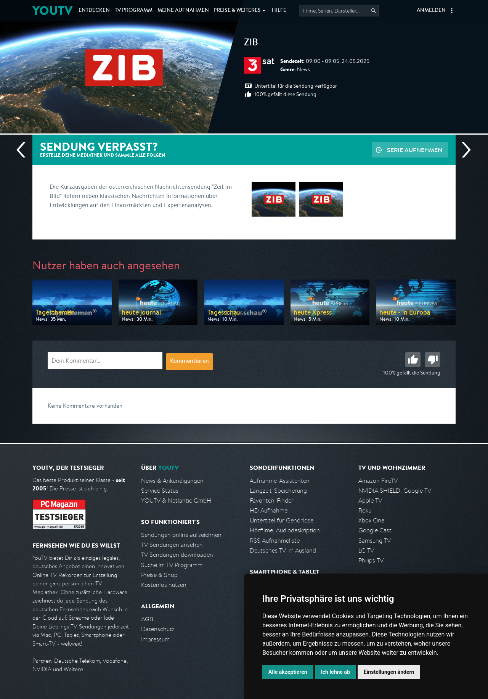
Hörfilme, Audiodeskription (285, 530)
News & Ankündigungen (172, 481)
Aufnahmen (183, 10)
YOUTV (52, 10)
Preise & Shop (159, 575)
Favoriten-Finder (272, 501)
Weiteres (237, 10)
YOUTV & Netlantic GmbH (176, 501)
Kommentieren (189, 361)
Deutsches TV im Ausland (283, 550)
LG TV (366, 550)
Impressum (155, 639)
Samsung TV (374, 541)
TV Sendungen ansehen (172, 545)
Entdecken (94, 10)
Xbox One (371, 520)
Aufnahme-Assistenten (280, 481)
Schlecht (432, 359)
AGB (147, 619)
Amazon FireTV (378, 481)
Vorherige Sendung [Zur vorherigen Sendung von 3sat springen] (24, 149)
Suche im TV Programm (171, 565)
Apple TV (370, 501)
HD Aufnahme (268, 510)
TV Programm (133, 10)
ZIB (251, 43)
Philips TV (371, 560)
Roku (364, 510)
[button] (452, 10)
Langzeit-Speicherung (278, 491)
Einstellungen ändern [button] (389, 672)
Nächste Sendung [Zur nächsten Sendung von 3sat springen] (463, 149)
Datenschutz (158, 629)
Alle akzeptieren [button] (287, 672)
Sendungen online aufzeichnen (181, 535)
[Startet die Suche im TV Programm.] (339, 10)
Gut (413, 359)
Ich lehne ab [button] (335, 672)
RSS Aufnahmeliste (275, 541)
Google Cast (375, 530)
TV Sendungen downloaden (177, 555)
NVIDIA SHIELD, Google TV (394, 491)
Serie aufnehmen (414, 150)
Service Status (159, 491)
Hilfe (279, 10)
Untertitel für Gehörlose (281, 520)
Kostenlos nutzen (163, 585)
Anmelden (431, 10)
